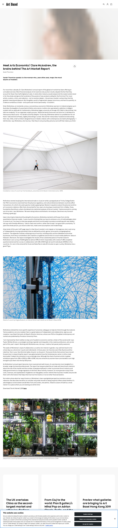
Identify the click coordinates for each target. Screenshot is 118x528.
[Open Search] (103, 4)
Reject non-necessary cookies (88, 519)
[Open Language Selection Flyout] (114, 4)
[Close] (115, 519)
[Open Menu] (3, 4)
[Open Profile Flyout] (107, 4)
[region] (59, 519)
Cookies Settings (88, 514)
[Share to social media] (75, 66)
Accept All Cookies (88, 524)
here (25, 388)
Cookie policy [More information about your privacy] (49, 525)
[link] (11, 4)
